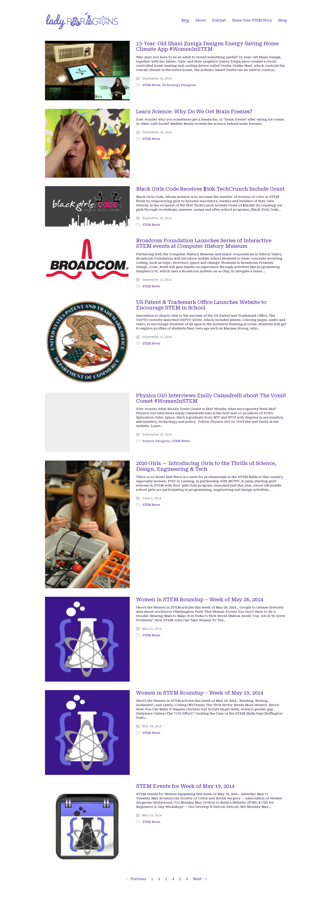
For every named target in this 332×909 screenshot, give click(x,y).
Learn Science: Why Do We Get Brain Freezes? (194, 111)
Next (200, 879)
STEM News (151, 85)
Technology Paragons (179, 85)
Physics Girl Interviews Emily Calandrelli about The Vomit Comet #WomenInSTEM (211, 398)
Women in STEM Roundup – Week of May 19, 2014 (199, 693)
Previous (135, 879)
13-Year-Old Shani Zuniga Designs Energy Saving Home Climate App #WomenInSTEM (207, 46)
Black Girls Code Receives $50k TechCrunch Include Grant (210, 189)
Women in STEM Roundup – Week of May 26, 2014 (199, 599)
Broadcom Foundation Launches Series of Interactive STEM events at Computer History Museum (204, 243)
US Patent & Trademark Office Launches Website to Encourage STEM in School (201, 305)
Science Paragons (156, 441)
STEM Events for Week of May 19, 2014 (185, 786)
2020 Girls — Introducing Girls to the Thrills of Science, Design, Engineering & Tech (206, 466)
